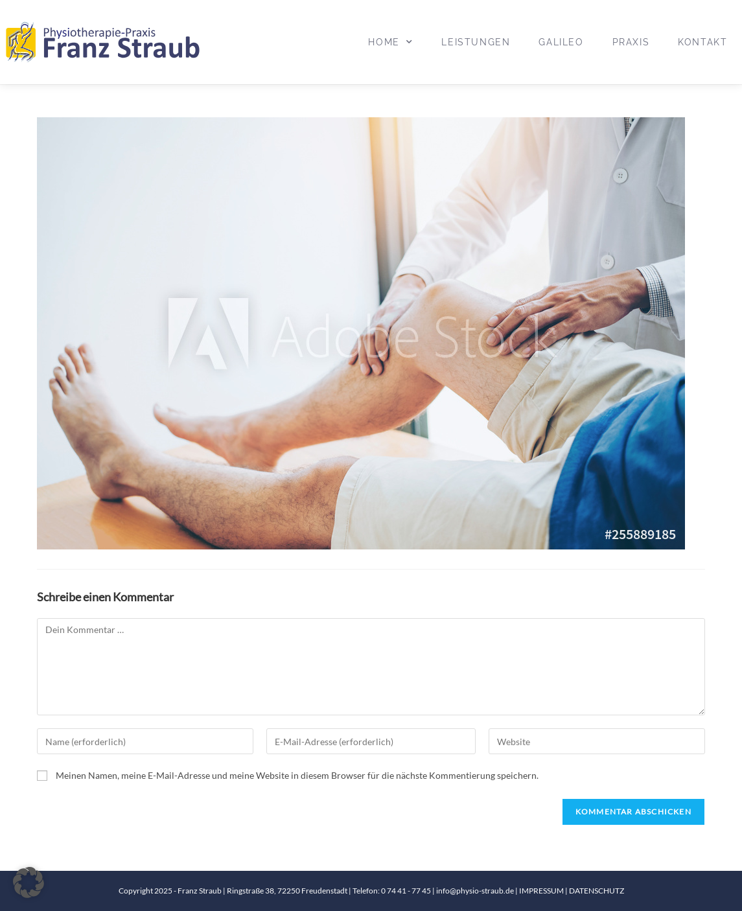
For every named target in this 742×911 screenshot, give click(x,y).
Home (390, 42)
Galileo (561, 42)
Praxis (631, 42)
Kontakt (702, 42)
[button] (28, 882)
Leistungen (475, 42)
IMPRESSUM (542, 890)
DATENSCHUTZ (596, 890)
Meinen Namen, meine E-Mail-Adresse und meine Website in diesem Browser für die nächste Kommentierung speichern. (297, 775)
